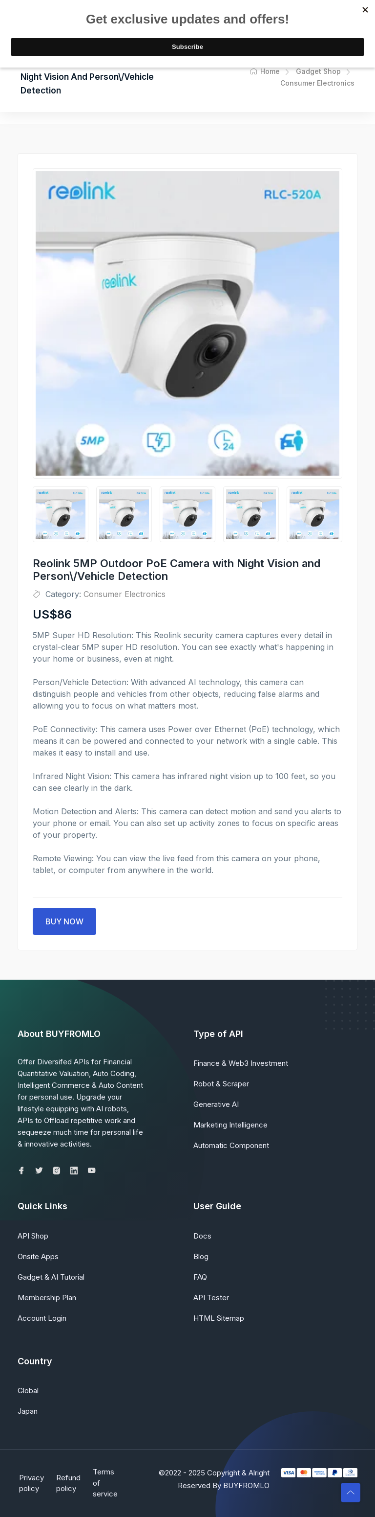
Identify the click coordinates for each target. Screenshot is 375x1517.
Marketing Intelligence (230, 1124)
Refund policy (69, 1483)
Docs (202, 1236)
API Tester (211, 1297)
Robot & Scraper (221, 1083)
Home (265, 71)
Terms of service (108, 1482)
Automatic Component (231, 1145)
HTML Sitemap (218, 1318)
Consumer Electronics (124, 594)
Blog (200, 1256)
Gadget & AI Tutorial (51, 1277)
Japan (28, 1411)
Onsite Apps (38, 1256)
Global (28, 1390)
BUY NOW (64, 921)
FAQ (200, 1277)
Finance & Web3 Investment (240, 1063)
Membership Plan (47, 1297)
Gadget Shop (318, 71)
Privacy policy (30, 1483)
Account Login (42, 1318)
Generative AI (216, 1104)
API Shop (33, 1236)
